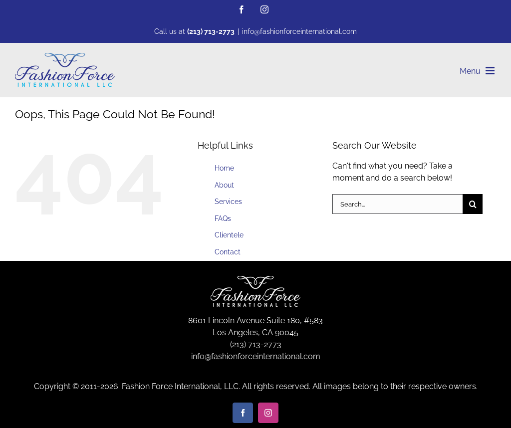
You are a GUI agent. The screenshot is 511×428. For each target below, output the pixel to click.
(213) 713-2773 (211, 31)
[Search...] (397, 204)
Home (224, 168)
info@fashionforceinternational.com (299, 31)
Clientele (229, 235)
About (224, 185)
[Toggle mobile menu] (491, 70)
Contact (228, 252)
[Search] (473, 204)
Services (228, 202)
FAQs (223, 218)
